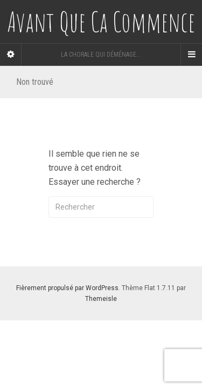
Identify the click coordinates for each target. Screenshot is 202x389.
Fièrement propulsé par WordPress (67, 288)
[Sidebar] (11, 54)
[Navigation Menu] (191, 54)
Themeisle (101, 299)
